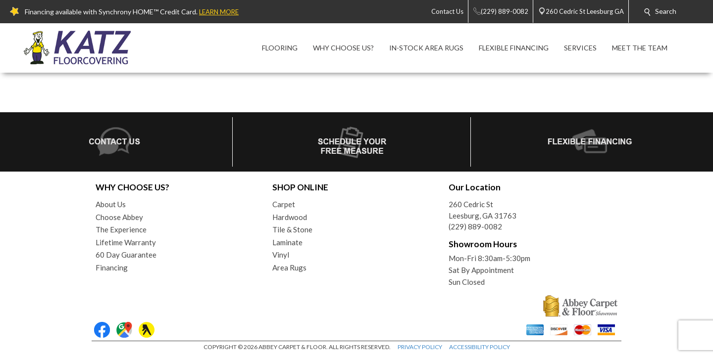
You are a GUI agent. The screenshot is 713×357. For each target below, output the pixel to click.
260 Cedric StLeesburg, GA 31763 (482, 210)
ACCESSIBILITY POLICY (479, 347)
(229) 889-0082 (475, 226)
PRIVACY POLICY (420, 347)
